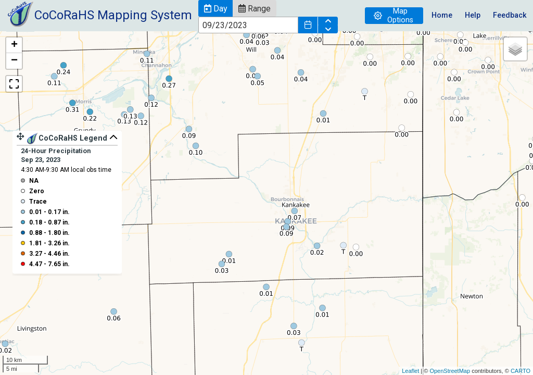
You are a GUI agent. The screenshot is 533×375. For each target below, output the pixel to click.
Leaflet (410, 371)
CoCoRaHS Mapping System (113, 15)
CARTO (520, 371)
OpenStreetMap (449, 371)
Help (472, 15)
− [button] (14, 61)
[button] (215, 8)
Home (442, 15)
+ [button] (14, 45)
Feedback (510, 15)
